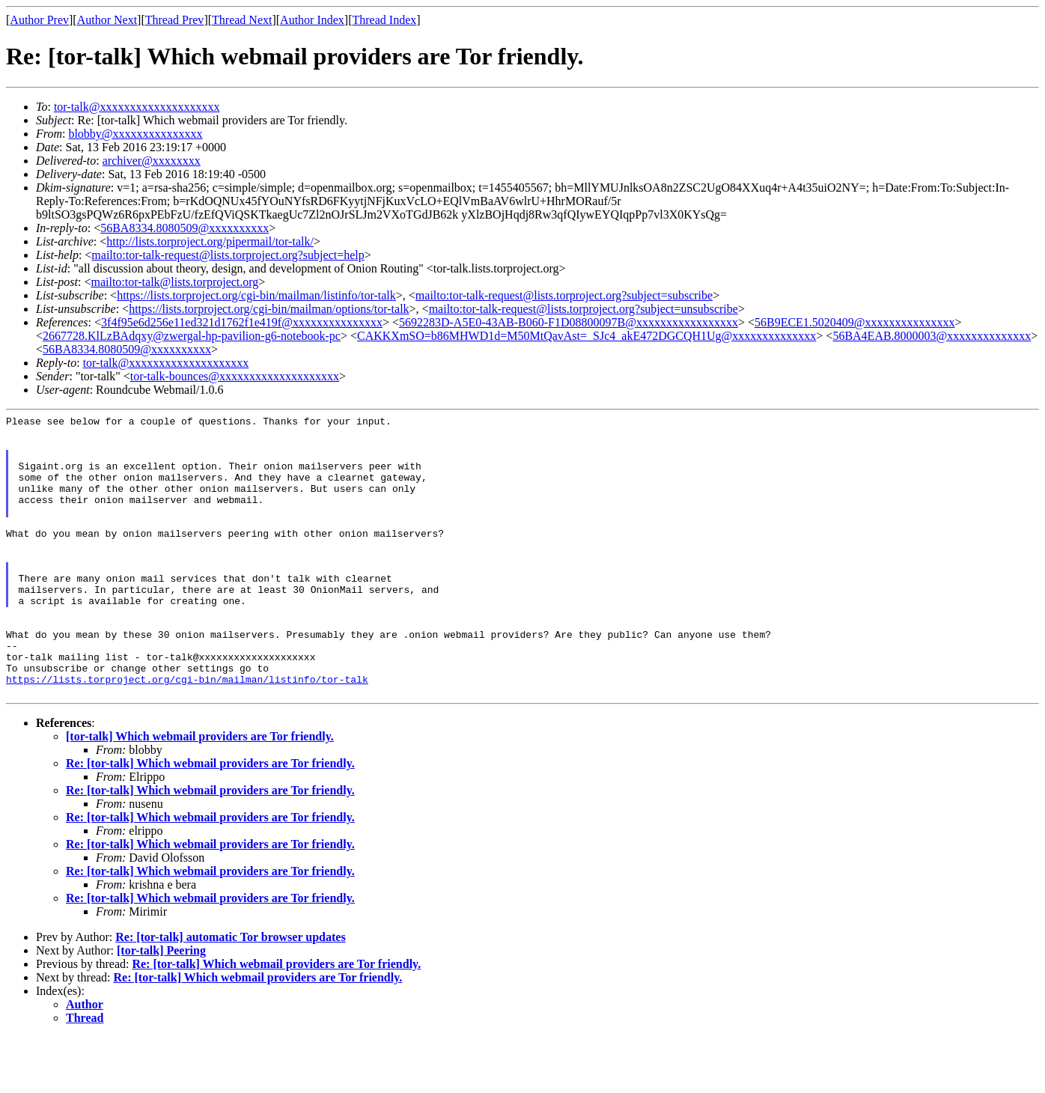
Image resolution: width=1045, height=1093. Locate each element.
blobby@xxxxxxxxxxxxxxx (135, 133)
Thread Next (242, 19)
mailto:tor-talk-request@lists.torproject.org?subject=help (227, 255)
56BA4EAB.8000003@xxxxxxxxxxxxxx (931, 335)
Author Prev (39, 19)
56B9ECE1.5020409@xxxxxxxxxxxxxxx (855, 322)
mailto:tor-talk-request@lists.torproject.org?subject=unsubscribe (583, 308)
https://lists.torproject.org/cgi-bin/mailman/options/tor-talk (269, 308)
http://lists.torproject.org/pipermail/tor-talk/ (210, 241)
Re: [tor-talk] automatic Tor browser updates (230, 993)
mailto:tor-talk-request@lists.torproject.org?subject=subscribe (564, 295)
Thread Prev (174, 19)
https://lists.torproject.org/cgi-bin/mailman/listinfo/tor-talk (256, 295)
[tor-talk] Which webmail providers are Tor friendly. (200, 792)
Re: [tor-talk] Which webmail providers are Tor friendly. (210, 819)
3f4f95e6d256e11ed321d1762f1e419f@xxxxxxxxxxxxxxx (242, 322)
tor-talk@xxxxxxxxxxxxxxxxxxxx (137, 106)
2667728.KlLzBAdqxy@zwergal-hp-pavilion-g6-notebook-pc (192, 335)
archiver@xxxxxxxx (152, 160)
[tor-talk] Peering (161, 1006)
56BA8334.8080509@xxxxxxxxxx (184, 228)
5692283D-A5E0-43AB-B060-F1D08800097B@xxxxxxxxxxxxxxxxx (568, 322)
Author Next (107, 19)
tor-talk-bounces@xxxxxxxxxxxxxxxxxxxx (234, 376)
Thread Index (385, 19)
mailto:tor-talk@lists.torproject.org (174, 281)
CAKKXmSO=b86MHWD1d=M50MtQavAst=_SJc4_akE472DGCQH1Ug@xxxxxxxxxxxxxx (586, 335)
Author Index (312, 19)
